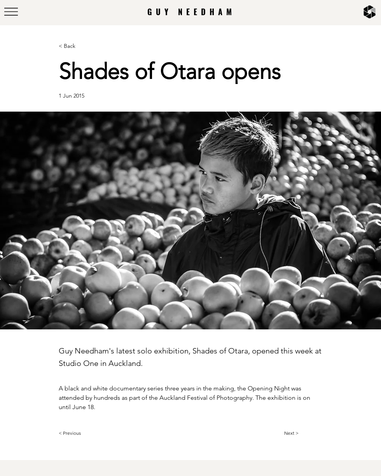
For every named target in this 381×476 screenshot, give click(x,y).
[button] (11, 12)
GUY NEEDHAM (191, 12)
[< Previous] (84, 433)
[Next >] (303, 433)
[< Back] (84, 46)
